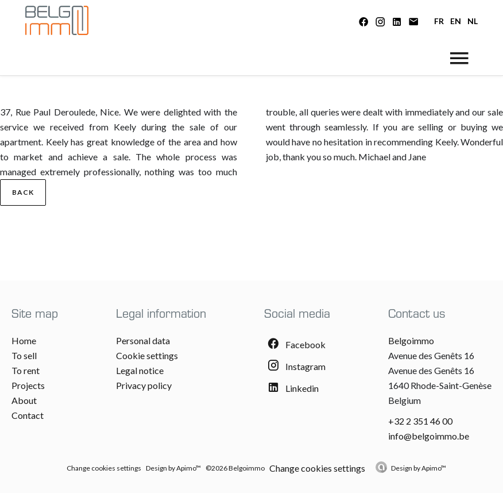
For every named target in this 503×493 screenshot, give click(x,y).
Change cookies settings (104, 468)
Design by (418, 468)
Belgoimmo (411, 340)
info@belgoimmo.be (428, 435)
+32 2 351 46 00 (420, 420)
